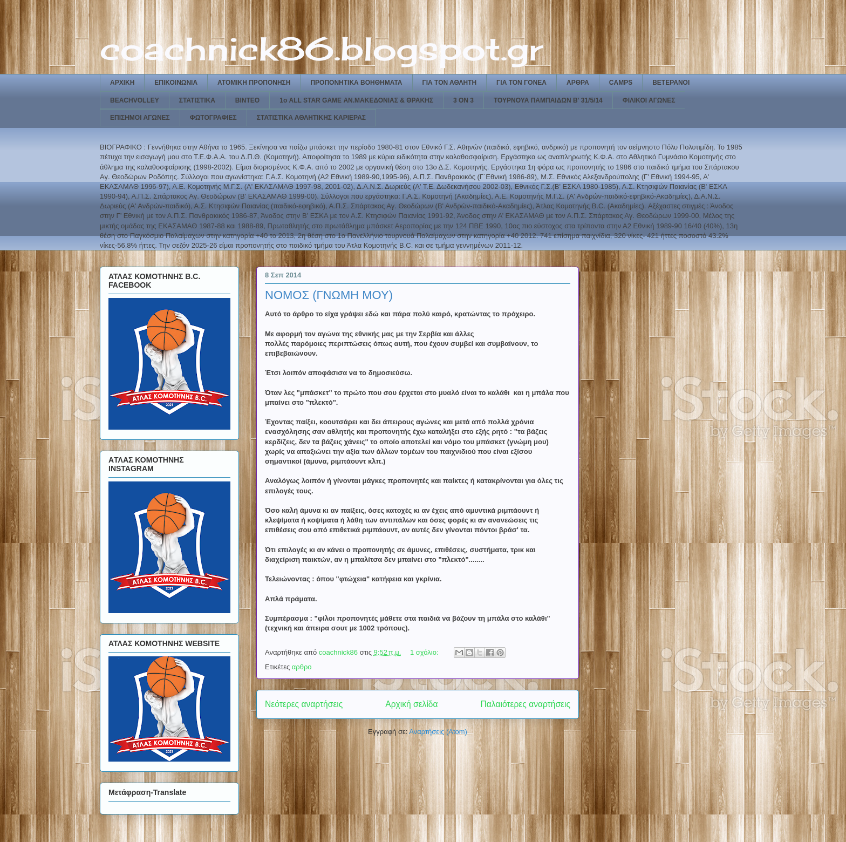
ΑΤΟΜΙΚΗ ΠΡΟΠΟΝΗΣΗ (253, 82)
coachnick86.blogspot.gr (321, 48)
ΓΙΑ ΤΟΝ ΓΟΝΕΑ (521, 82)
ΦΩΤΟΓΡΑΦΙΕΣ (213, 117)
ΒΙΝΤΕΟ (247, 100)
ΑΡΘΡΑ (578, 82)
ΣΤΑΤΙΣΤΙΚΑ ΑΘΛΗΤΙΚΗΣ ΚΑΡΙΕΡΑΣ (311, 117)
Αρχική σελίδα (411, 704)
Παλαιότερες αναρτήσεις (525, 704)
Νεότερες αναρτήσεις (304, 704)
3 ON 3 (463, 100)
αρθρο (302, 667)
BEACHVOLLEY (134, 100)
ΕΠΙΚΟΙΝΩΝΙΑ (175, 82)
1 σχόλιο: (425, 652)
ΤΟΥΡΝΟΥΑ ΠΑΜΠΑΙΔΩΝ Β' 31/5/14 (548, 100)
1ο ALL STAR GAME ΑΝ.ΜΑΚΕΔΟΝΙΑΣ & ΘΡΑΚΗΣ (356, 100)
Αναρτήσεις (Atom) (438, 732)
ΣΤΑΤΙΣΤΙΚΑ (197, 100)
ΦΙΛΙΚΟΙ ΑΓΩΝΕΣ (649, 100)
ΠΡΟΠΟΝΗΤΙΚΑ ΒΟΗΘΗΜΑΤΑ (356, 82)
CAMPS (620, 82)
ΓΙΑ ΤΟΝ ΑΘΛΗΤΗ (449, 82)
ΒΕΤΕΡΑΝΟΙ (671, 82)
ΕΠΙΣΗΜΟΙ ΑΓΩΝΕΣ (140, 117)
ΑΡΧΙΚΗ (122, 82)
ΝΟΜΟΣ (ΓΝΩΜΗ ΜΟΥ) (329, 295)
